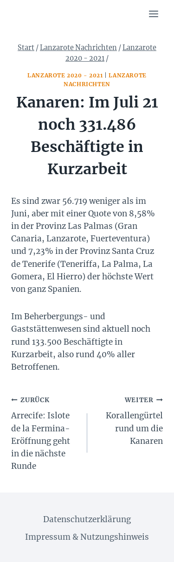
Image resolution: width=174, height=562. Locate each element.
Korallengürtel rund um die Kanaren (129, 419)
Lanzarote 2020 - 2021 (65, 75)
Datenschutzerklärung (87, 519)
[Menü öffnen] (153, 14)
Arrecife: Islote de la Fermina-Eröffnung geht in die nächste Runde (45, 432)
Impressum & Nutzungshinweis (87, 537)
